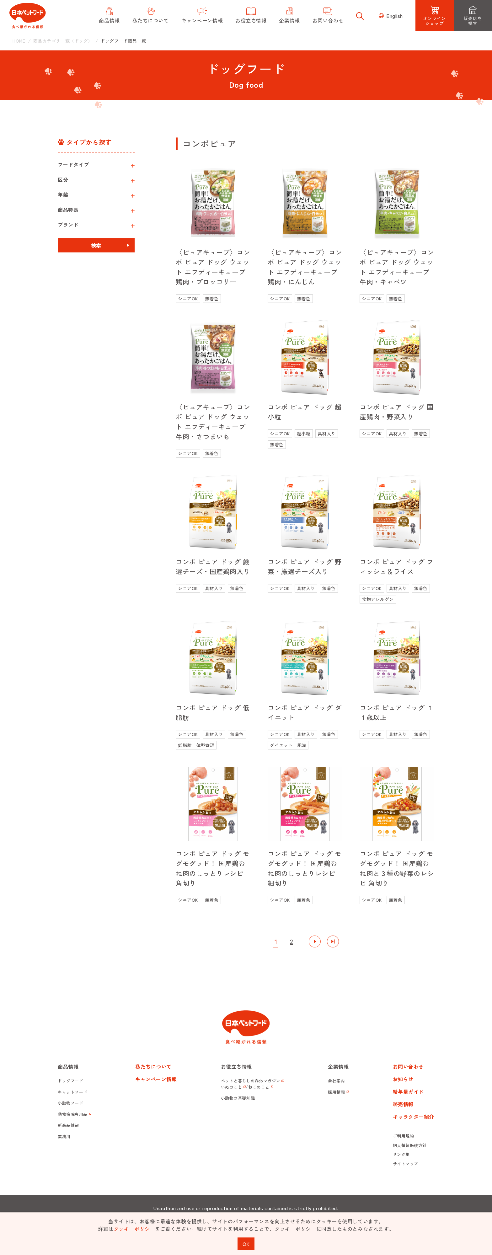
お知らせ (403, 1079)
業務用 (64, 1136)
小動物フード (70, 1103)
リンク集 (401, 1154)
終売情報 (403, 1104)
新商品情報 (68, 1125)
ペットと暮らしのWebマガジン (250, 1081)
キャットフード (73, 1092)
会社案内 (336, 1081)
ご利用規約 (403, 1136)
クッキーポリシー (134, 1228)
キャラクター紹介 (413, 1116)
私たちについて (153, 1066)
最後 (333, 941)
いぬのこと (231, 1087)
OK (246, 1243)
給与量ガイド (408, 1091)
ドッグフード (70, 1081)
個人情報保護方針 (410, 1145)
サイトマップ (405, 1164)
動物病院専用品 (73, 1114)
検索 (96, 245)
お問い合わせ (408, 1066)
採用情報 (336, 1092)
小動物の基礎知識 (238, 1098)
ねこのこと (259, 1087)
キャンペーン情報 (156, 1079)
